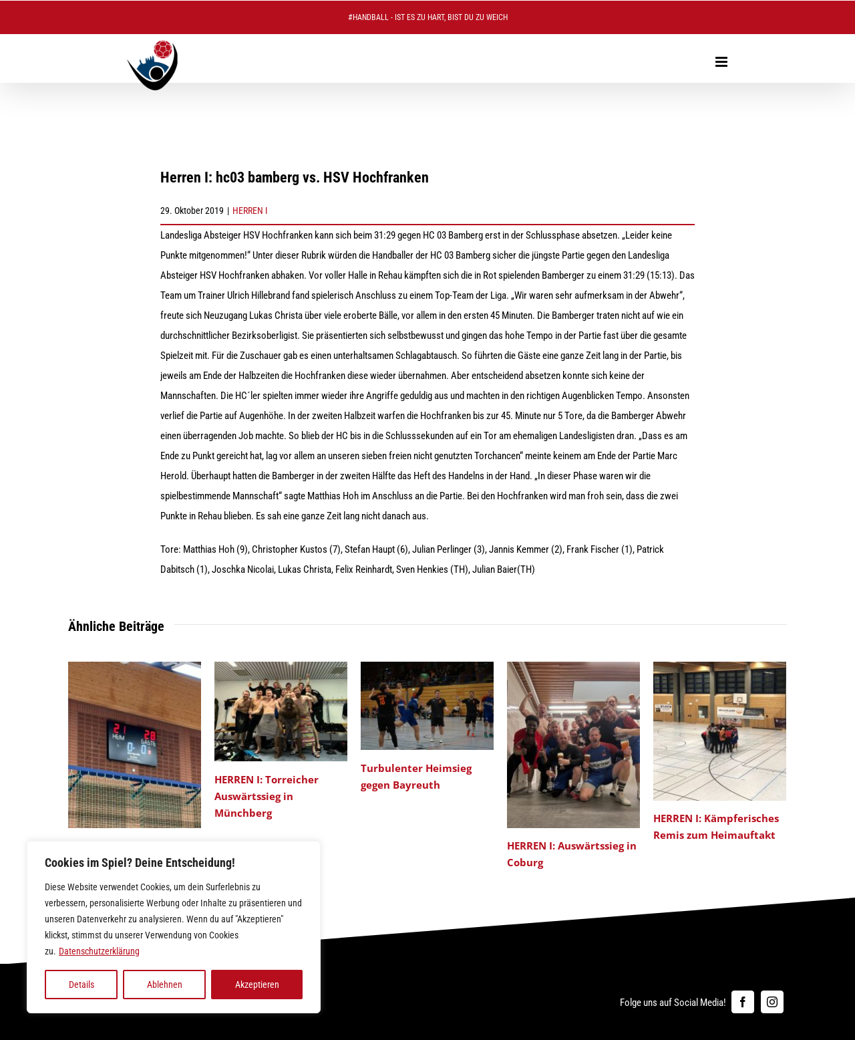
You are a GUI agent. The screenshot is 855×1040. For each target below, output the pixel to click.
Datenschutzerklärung (99, 951)
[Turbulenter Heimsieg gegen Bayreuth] (427, 668)
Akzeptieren (257, 984)
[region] (174, 927)
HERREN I (250, 210)
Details (81, 984)
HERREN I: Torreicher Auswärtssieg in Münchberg (266, 796)
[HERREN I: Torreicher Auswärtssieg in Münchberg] (280, 668)
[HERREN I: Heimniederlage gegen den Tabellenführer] (134, 668)
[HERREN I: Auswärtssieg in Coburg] (573, 668)
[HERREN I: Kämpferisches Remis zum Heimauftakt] (719, 668)
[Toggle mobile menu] (722, 62)
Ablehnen (164, 984)
